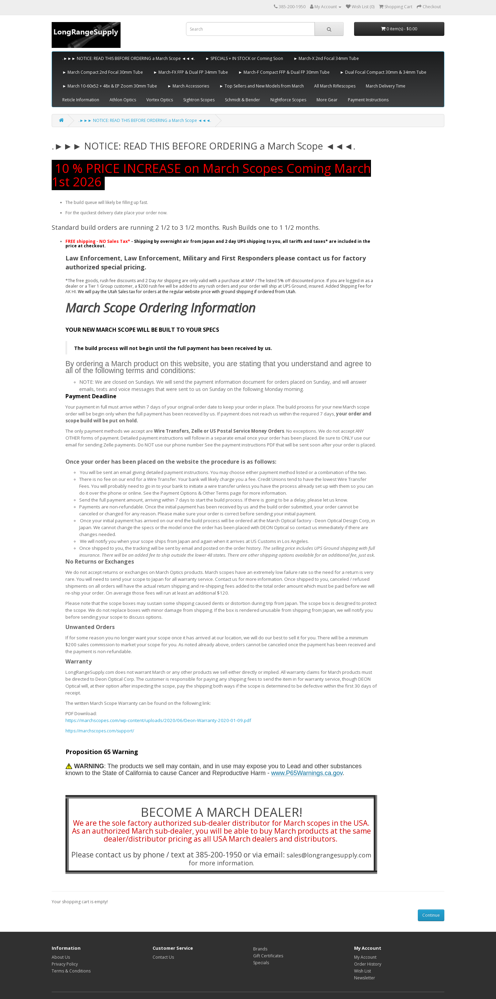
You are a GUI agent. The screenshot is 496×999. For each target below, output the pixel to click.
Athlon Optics (123, 100)
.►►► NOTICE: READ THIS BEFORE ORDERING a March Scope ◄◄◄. (128, 58)
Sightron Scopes (199, 100)
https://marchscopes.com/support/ (99, 731)
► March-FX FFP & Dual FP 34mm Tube (190, 72)
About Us (61, 957)
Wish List (362, 971)
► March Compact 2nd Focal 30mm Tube (102, 72)
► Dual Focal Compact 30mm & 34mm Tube (383, 72)
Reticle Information (80, 100)
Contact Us (163, 957)
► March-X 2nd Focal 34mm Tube (326, 58)
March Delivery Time (385, 86)
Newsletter (364, 978)
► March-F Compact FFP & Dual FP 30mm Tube (284, 72)
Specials (261, 963)
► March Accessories (188, 86)
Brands (260, 949)
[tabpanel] (221, 774)
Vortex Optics (159, 100)
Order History (367, 964)
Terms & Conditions (71, 971)
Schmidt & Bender (242, 100)
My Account (365, 957)
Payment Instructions (368, 100)
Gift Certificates (268, 956)
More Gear (327, 100)
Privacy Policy (65, 964)
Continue (431, 915)
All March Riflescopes (334, 86)
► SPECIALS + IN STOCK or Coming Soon (244, 58)
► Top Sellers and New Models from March (261, 86)
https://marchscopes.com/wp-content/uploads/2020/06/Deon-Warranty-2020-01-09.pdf (158, 720)
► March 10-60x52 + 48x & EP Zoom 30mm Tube (109, 86)
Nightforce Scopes (288, 100)
